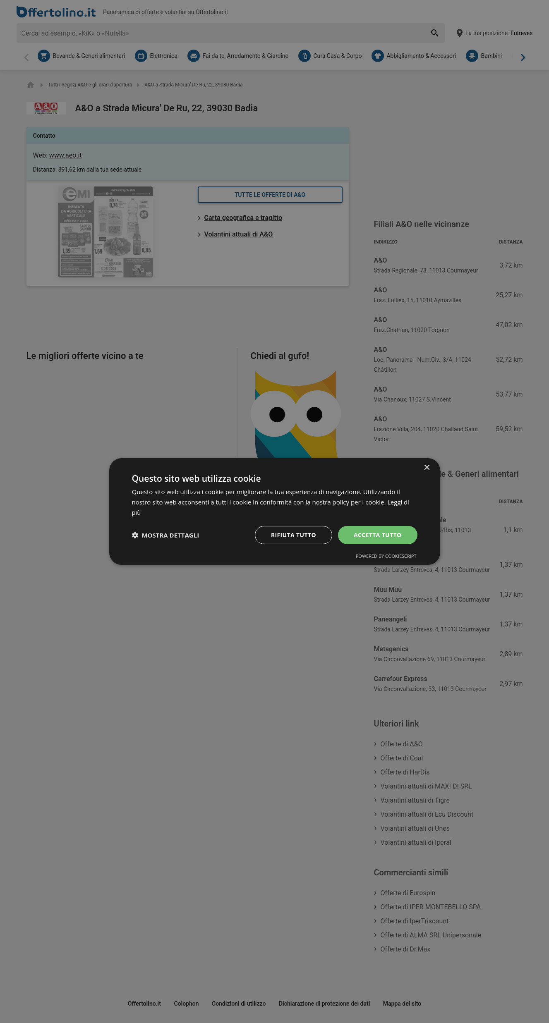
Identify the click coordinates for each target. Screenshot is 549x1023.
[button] (165, 535)
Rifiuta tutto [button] (293, 534)
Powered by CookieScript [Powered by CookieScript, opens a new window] (386, 556)
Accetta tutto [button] (377, 534)
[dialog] (274, 511)
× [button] (427, 468)
